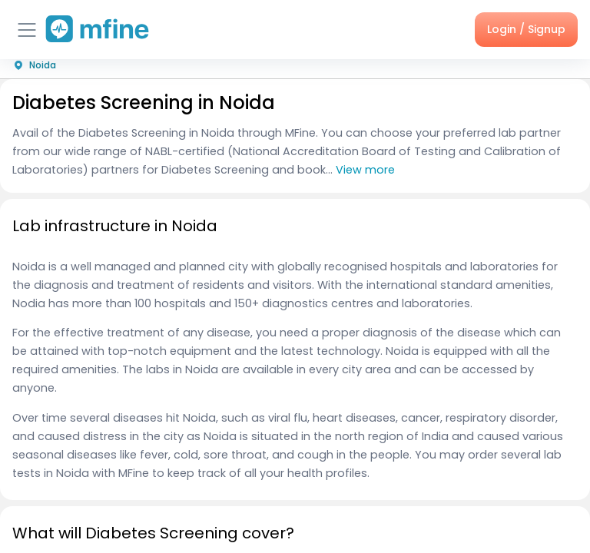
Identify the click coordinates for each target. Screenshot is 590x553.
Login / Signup (526, 29)
